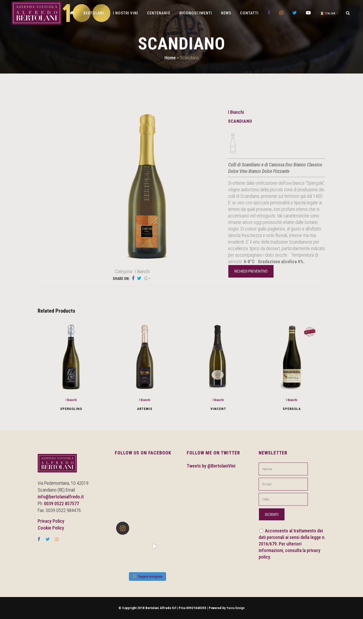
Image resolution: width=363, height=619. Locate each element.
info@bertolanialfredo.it (61, 496)
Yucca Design (235, 608)
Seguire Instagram (147, 576)
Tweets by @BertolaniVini (211, 466)
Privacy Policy (51, 521)
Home (170, 57)
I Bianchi (236, 112)
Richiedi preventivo (251, 271)
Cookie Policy (51, 528)
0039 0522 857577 (61, 503)
